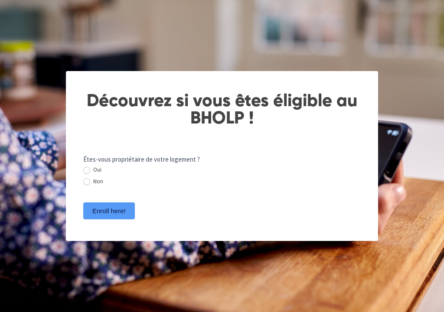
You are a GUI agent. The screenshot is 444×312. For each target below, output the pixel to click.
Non (93, 181)
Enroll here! (109, 210)
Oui (92, 170)
